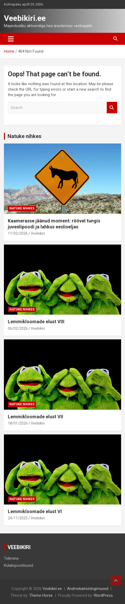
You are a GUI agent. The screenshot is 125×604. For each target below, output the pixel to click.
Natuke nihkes (24, 136)
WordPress (103, 595)
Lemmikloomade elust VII (35, 416)
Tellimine (11, 558)
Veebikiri (38, 233)
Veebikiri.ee (25, 18)
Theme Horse (41, 595)
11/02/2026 (18, 233)
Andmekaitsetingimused (87, 588)
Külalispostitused (18, 565)
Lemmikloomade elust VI (35, 511)
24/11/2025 (18, 518)
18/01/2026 (18, 423)
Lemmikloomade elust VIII (36, 321)
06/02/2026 (18, 328)
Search (112, 108)
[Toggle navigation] (11, 39)
